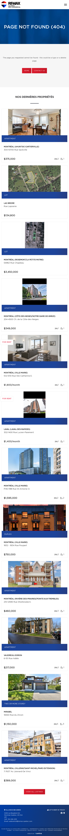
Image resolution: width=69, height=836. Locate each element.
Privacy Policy (32, 830)
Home (26, 70)
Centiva (38, 833)
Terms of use (42, 830)
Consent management (55, 830)
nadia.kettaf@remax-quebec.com (20, 821)
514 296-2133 (12, 819)
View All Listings (34, 792)
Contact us (39, 70)
